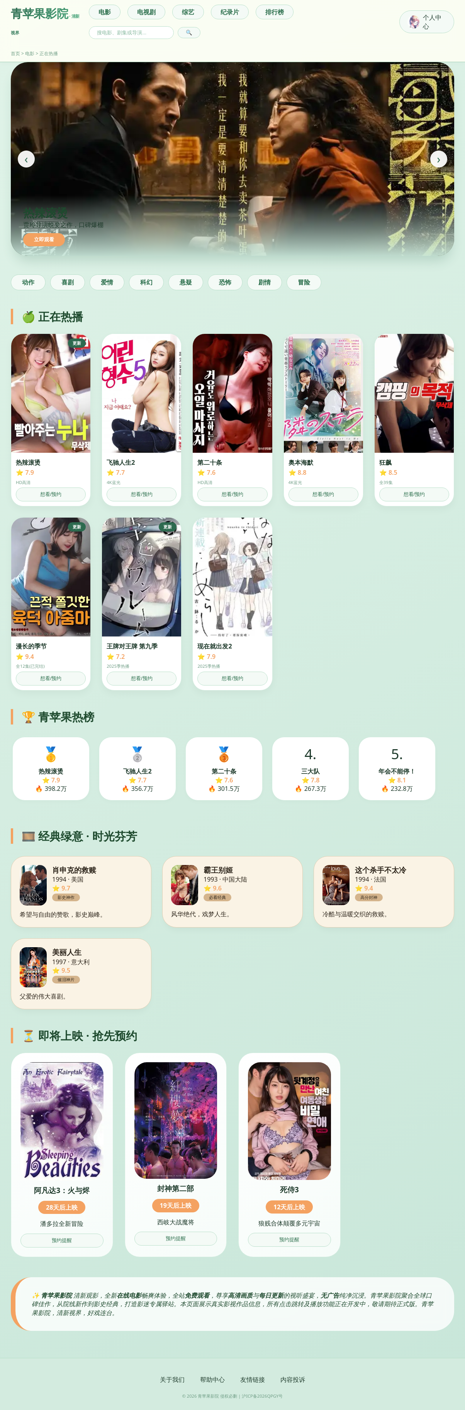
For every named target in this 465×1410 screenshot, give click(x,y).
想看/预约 (51, 494)
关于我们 (172, 1379)
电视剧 (146, 12)
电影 (104, 12)
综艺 (188, 12)
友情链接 (252, 1379)
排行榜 (274, 12)
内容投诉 (292, 1379)
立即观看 (44, 239)
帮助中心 (212, 1379)
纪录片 (230, 12)
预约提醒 (62, 1240)
